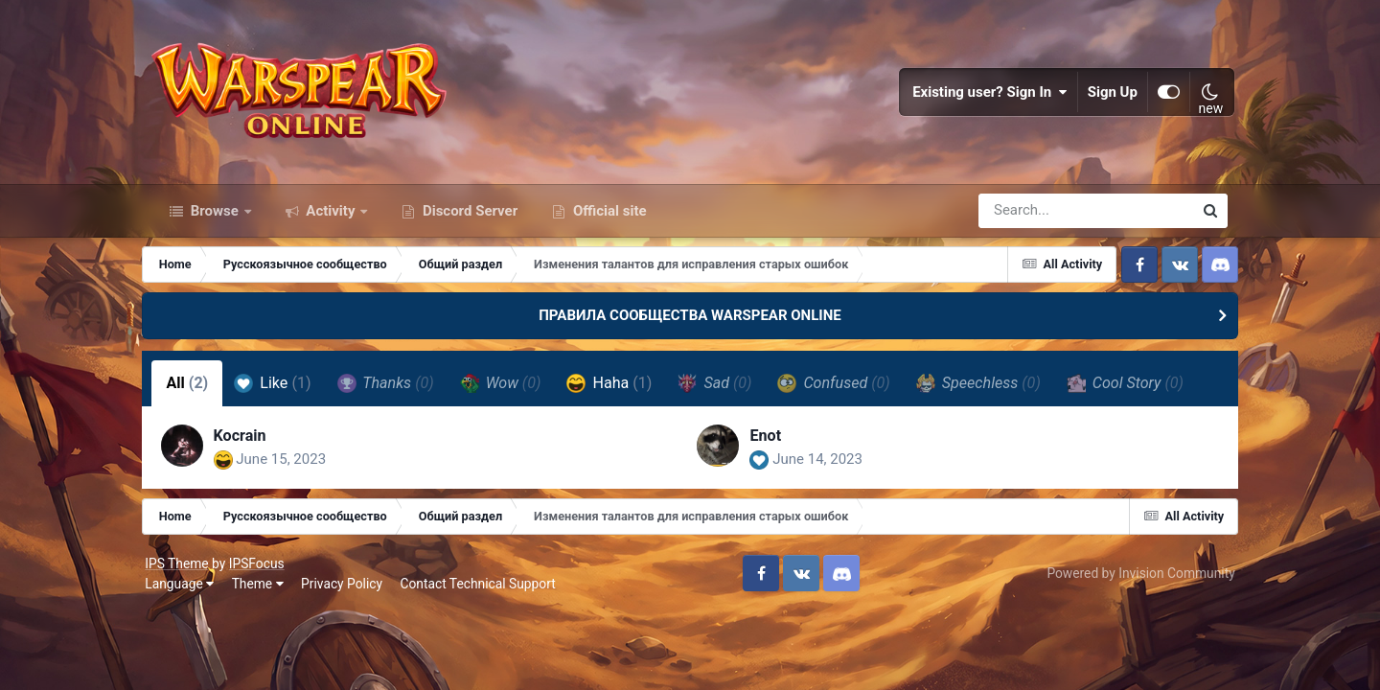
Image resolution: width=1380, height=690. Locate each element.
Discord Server (468, 218)
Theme (264, 594)
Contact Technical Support (485, 594)
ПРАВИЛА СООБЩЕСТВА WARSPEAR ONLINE (690, 324)
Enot (766, 445)
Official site (607, 218)
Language (186, 594)
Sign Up (1106, 95)
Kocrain (250, 445)
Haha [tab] (619, 391)
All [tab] (197, 391)
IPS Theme (184, 573)
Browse (214, 218)
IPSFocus (263, 573)
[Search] (1031, 218)
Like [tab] (282, 391)
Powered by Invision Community (1134, 583)
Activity (331, 218)
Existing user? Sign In (983, 96)
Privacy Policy (349, 594)
